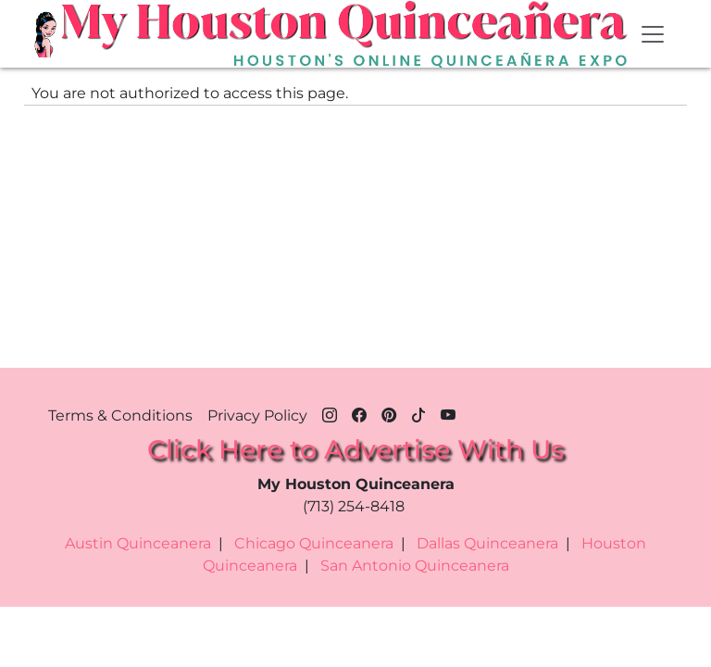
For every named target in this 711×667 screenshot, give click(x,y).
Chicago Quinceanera (313, 543)
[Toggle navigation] (653, 34)
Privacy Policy (257, 415)
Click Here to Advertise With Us (355, 449)
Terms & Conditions (120, 415)
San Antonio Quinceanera (414, 565)
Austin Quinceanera (138, 543)
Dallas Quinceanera (487, 543)
